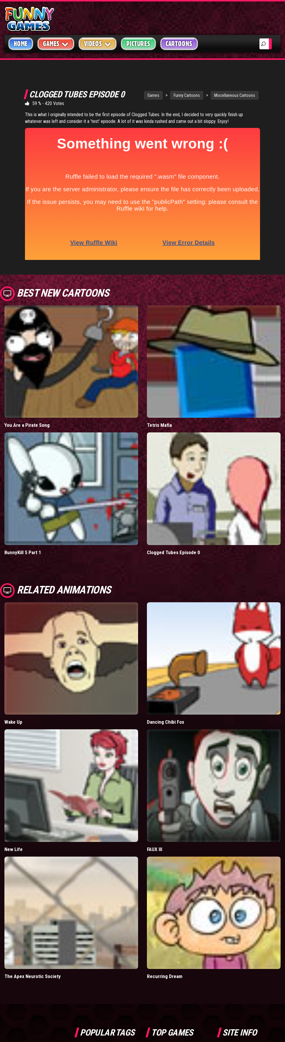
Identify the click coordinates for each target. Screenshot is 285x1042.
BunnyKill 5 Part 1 (22, 552)
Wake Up (13, 722)
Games (153, 95)
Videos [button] (97, 43)
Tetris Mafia (159, 425)
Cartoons (179, 44)
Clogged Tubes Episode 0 (173, 552)
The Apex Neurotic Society (32, 976)
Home (21, 44)
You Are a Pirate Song (27, 425)
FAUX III (154, 849)
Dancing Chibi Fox (165, 722)
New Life (13, 849)
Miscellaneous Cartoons (234, 95)
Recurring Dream (164, 976)
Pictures (138, 44)
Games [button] (56, 43)
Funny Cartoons (187, 95)
